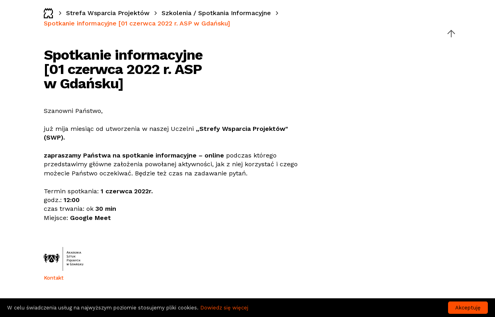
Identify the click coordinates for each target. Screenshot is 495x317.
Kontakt (54, 278)
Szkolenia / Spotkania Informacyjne (216, 13)
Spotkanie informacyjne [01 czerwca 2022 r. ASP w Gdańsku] (137, 23)
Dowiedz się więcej (224, 308)
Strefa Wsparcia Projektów (108, 13)
